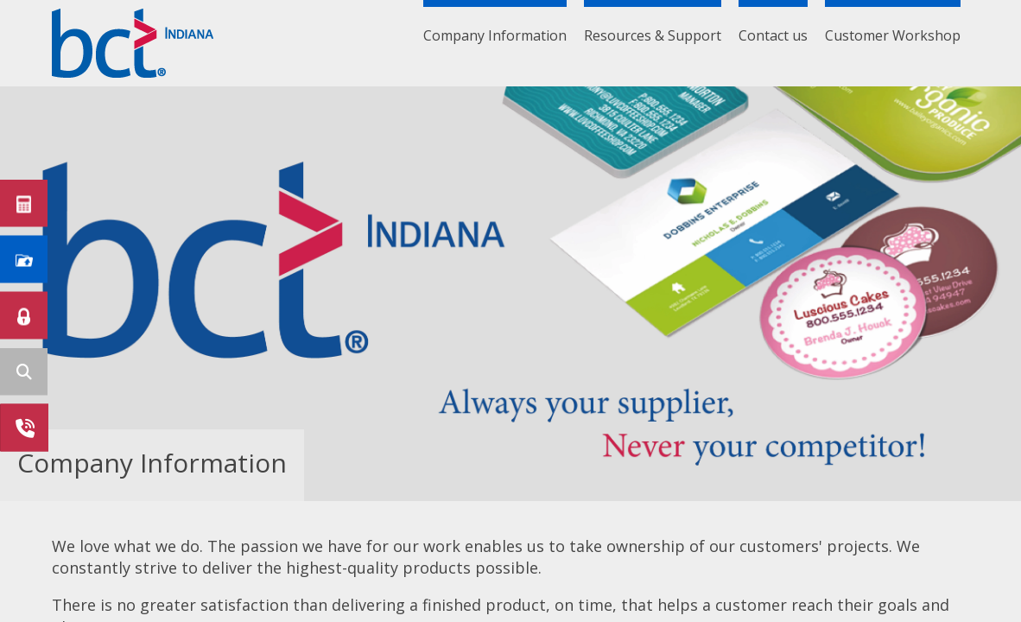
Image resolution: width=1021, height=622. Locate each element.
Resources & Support (652, 35)
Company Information (495, 35)
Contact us (773, 35)
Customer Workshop (893, 35)
